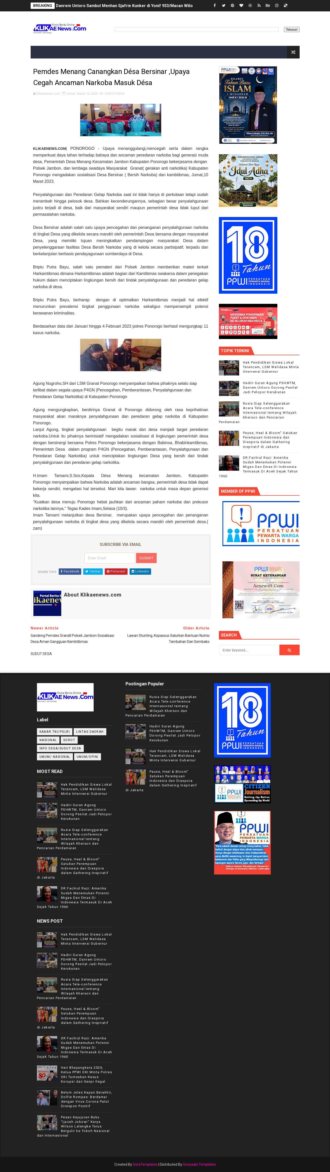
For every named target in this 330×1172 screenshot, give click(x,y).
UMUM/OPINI (87, 757)
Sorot (69, 740)
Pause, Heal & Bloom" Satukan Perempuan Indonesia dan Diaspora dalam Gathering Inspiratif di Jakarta (73, 868)
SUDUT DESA (115, 93)
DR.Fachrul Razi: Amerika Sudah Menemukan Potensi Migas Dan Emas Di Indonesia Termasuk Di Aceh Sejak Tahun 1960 (258, 467)
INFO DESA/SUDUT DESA (60, 748)
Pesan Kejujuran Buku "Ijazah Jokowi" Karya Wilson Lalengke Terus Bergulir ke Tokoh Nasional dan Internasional (73, 1126)
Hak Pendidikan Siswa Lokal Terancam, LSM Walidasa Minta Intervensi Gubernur (271, 367)
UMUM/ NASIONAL (54, 757)
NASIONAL (48, 740)
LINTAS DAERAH (90, 731)
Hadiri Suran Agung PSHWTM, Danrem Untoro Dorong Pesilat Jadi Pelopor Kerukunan (270, 387)
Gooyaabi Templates (199, 1164)
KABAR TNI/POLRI (54, 731)
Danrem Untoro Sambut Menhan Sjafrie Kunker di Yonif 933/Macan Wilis (124, 5)
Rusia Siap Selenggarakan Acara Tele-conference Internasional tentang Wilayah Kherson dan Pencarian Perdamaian (258, 413)
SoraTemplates (145, 1164)
